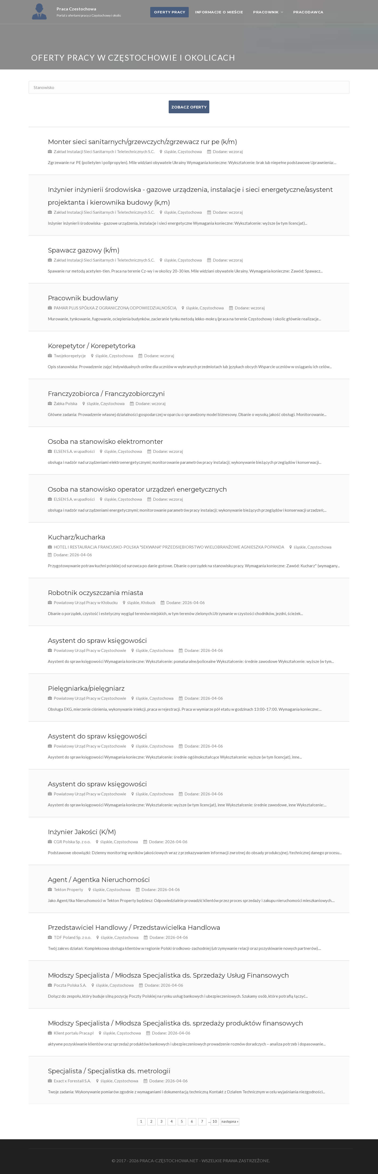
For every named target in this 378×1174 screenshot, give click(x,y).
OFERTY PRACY (169, 12)
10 (215, 1121)
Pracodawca (308, 12)
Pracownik (266, 12)
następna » (230, 1121)
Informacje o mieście (219, 12)
